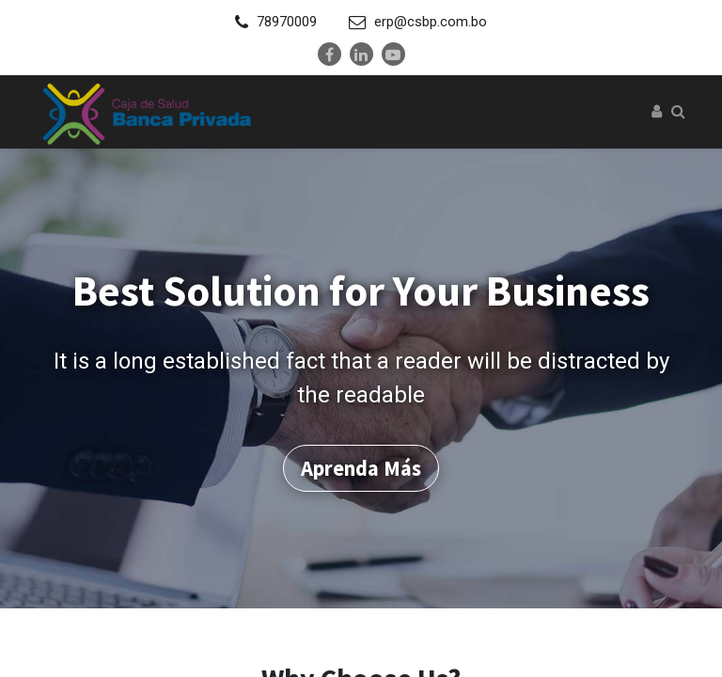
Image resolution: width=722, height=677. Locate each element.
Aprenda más (361, 461)
